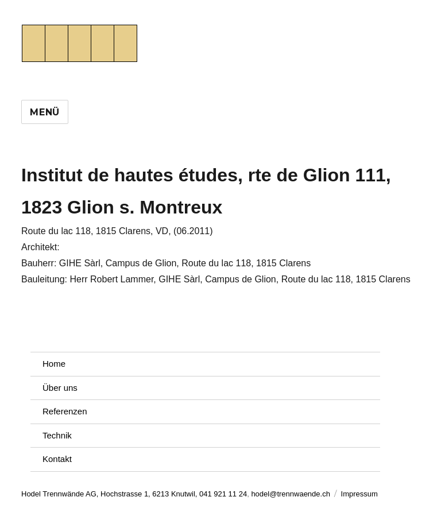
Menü (45, 112)
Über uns (60, 388)
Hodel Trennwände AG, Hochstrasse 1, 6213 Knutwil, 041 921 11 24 (134, 494)
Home (53, 363)
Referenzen (64, 411)
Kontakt (57, 459)
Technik (57, 435)
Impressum (359, 494)
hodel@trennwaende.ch (290, 494)
